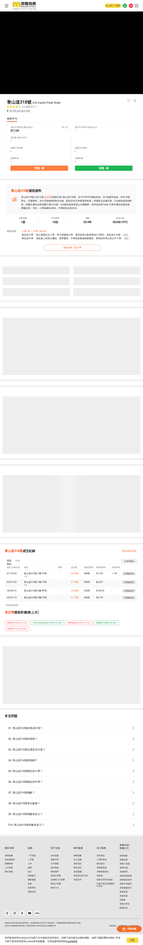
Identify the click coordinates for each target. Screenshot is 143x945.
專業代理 (55, 859)
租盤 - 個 (104, 168)
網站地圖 (9, 871)
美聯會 (123, 900)
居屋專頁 (32, 888)
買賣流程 (32, 892)
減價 (30, 867)
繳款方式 (55, 888)
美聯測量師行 (126, 888)
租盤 (30, 883)
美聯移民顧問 (126, 880)
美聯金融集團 (126, 876)
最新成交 (78, 863)
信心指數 (78, 859)
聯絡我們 (55, 871)
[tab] (9, 560)
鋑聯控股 (124, 860)
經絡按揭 (124, 896)
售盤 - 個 (39, 168)
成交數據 (78, 871)
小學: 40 (26, 231)
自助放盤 (55, 855)
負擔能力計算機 (58, 879)
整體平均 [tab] (12, 118)
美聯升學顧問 (126, 884)
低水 (30, 871)
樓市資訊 (101, 863)
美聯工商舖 (125, 864)
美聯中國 (124, 868)
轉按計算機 (56, 883)
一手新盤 (32, 855)
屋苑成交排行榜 (81, 875)
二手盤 (31, 859)
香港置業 (124, 892)
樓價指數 (78, 855)
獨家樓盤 (32, 879)
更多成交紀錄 (129, 551)
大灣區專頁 (102, 859)
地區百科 (78, 879)
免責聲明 (112, 926)
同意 (132, 940)
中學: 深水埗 (39, 231)
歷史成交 (78, 867)
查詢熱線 (55, 867)
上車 (30, 863)
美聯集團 (9, 855)
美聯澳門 (124, 872)
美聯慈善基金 (103, 871)
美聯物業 (124, 856)
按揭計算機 (56, 875)
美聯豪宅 (32, 875)
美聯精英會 (102, 867)
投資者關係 (10, 859)
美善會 (100, 875)
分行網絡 (55, 863)
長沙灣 (48, 197)
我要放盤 (129, 929)
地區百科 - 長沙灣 (72, 247)
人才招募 (9, 867)
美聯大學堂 (125, 904)
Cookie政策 (71, 941)
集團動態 (9, 863)
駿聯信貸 (124, 908)
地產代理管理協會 (105, 879)
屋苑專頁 (101, 855)
